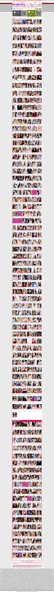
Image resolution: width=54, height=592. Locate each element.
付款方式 (35, 3)
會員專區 (22, 3)
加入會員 (27, 3)
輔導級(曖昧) (26, 18)
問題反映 (39, 3)
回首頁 (14, 3)
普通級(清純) (30, 18)
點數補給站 (17, 3)
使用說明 (31, 3)
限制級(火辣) (23, 18)
